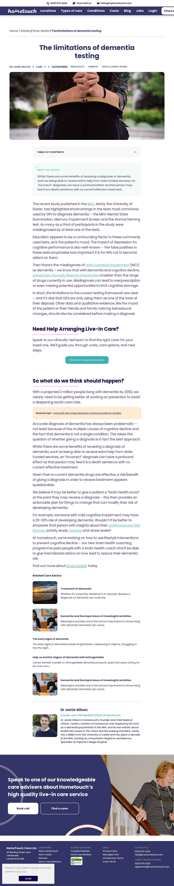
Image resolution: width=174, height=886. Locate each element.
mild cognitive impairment (107, 265)
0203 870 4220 (57, 3)
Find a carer (154, 14)
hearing (75, 530)
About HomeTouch (48, 851)
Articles (26, 31)
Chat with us (82, 3)
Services (43, 858)
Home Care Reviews (81, 854)
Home (14, 31)
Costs (108, 14)
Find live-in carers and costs (87, 360)
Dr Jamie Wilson (20, 66)
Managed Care (111, 854)
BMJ (91, 204)
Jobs (127, 14)
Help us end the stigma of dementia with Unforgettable (68, 657)
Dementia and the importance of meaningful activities (96, 616)
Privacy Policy (110, 851)
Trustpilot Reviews (80, 851)
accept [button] (28, 878)
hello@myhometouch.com (114, 3)
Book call (23, 808)
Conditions (95, 14)
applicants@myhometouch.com (152, 866)
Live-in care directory (50, 861)
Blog (118, 14)
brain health (76, 566)
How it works (45, 854)
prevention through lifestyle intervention (66, 275)
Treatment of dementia (76, 588)
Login (137, 14)
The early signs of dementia (51, 639)
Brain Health (41, 31)
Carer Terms (109, 861)
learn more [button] (21, 871)
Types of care (77, 14)
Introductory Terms (113, 858)
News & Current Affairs (114, 66)
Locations (59, 14)
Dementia (93, 66)
